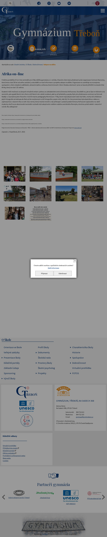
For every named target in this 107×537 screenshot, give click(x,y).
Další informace (53, 268)
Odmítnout (63, 273)
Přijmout (44, 273)
